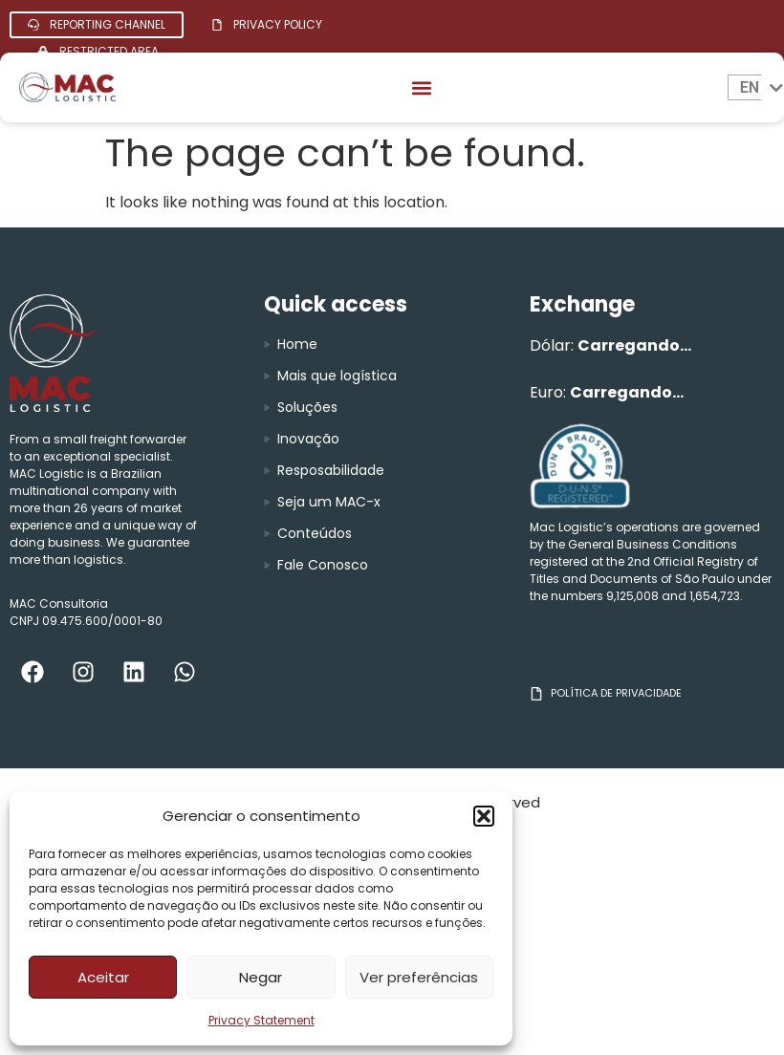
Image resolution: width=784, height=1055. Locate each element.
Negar (260, 977)
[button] (483, 816)
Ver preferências (418, 977)
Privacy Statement (261, 1020)
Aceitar (103, 977)
